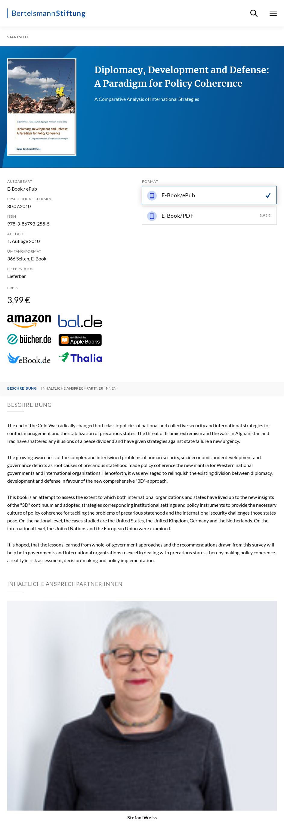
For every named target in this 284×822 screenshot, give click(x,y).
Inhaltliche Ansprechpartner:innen (79, 388)
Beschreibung (22, 388)
